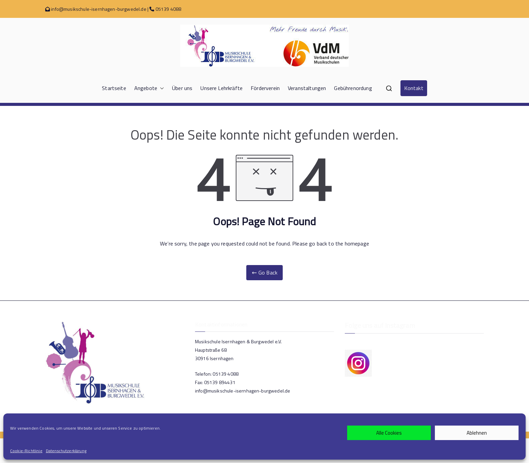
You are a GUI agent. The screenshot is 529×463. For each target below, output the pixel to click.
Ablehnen (477, 433)
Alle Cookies (389, 433)
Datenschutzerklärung (66, 450)
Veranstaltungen (307, 88)
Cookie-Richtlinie (26, 450)
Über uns (182, 88)
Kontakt (413, 88)
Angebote (149, 88)
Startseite (114, 88)
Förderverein (265, 88)
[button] (160, 88)
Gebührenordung (353, 88)
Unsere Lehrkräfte (221, 88)
